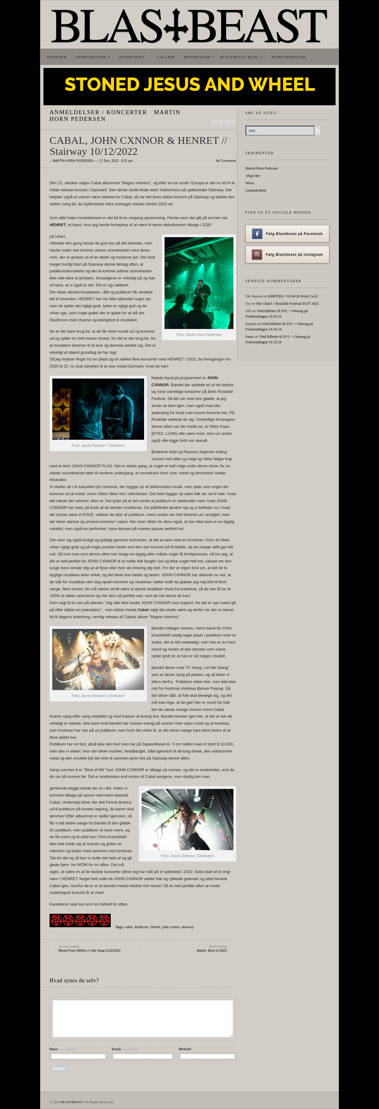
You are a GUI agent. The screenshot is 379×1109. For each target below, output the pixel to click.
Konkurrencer (289, 57)
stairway (187, 927)
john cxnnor (171, 927)
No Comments (226, 160)
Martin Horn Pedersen (73, 160)
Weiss (249, 183)
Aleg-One (252, 176)
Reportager (197, 57)
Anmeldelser (91, 57)
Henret (155, 927)
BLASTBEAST (72, 1102)
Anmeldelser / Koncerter (98, 112)
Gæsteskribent (255, 190)
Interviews (131, 57)
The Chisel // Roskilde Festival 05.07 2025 (287, 303)
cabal (128, 927)
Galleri (166, 57)
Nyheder (57, 57)
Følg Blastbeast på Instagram (287, 254)
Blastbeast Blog (239, 57)
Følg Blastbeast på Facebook (287, 234)
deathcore (141, 927)
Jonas (249, 336)
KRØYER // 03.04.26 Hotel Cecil (293, 296)
